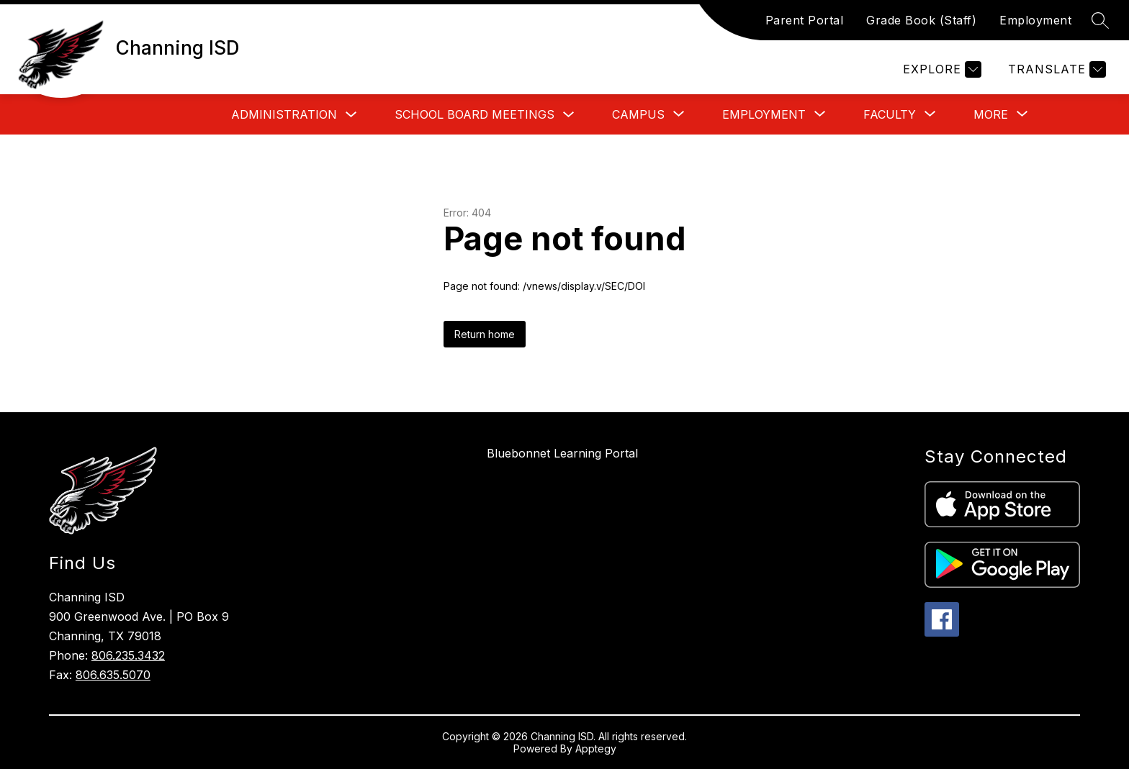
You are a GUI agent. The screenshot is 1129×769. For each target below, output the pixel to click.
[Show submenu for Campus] (638, 114)
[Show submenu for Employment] (764, 114)
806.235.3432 (128, 655)
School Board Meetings (474, 114)
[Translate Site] (1055, 69)
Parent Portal (804, 20)
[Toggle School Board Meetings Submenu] (568, 114)
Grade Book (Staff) (921, 20)
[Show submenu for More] (990, 114)
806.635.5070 (113, 675)
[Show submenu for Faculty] (889, 114)
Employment (1035, 20)
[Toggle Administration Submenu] (351, 114)
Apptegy (595, 748)
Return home (484, 334)
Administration (284, 114)
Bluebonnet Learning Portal (562, 453)
